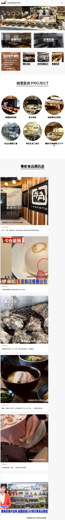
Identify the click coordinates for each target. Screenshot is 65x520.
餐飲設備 (53, 482)
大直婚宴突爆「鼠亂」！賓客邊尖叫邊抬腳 (8, 226)
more (32, 268)
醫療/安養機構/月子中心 (54, 144)
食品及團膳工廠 (11, 144)
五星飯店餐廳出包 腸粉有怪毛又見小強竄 (24, 195)
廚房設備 (60, 482)
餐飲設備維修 (44, 482)
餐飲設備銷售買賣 (33, 482)
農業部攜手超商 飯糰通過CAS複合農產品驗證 (24, 226)
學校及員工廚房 (32, 144)
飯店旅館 (32, 117)
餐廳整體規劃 (11, 117)
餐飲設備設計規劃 (7, 482)
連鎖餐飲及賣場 (54, 117)
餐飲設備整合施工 (20, 482)
